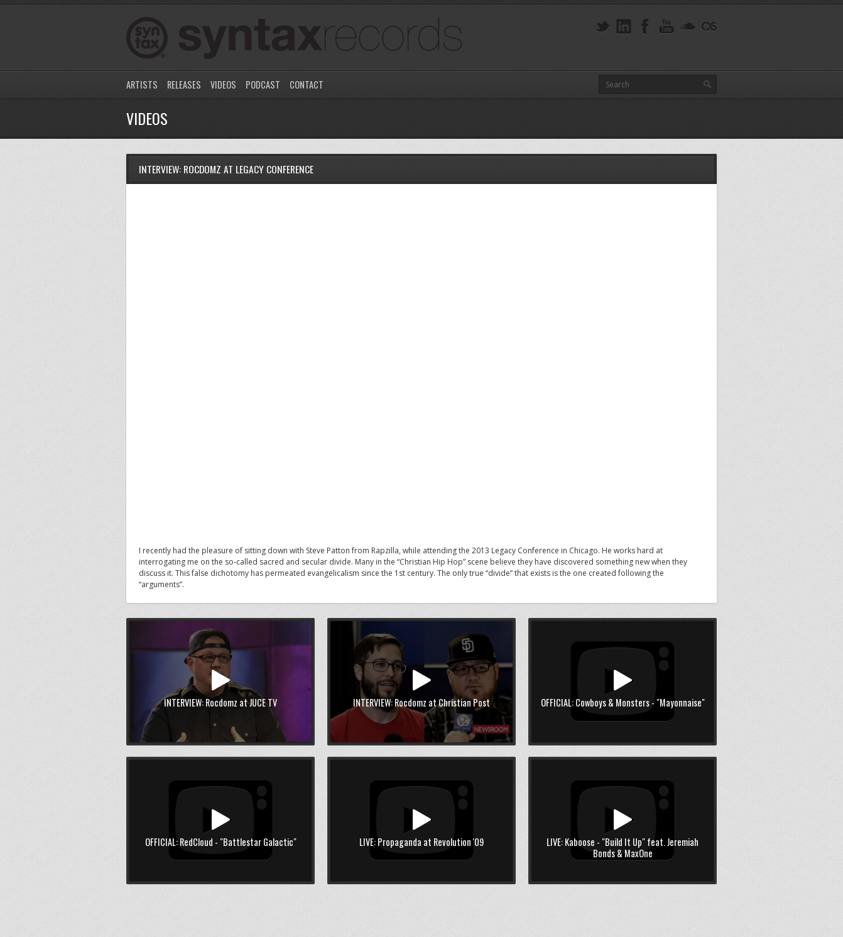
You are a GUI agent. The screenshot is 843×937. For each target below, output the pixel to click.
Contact (307, 84)
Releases (184, 84)
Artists (142, 84)
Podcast (263, 84)
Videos (223, 84)
